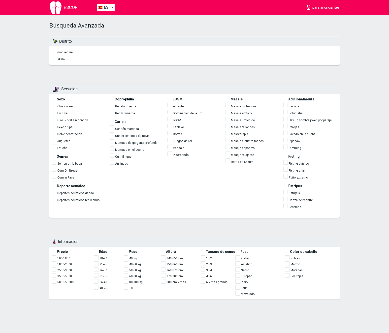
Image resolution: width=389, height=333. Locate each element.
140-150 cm (174, 258)
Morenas (297, 270)
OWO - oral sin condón (72, 120)
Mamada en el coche (129, 149)
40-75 (103, 288)
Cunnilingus (123, 156)
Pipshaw (294, 141)
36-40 (103, 282)
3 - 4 (209, 270)
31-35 (103, 276)
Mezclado (248, 294)
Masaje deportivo (243, 148)
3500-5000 (64, 276)
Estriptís (294, 193)
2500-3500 (64, 270)
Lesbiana (295, 207)
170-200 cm (174, 276)
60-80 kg (135, 276)
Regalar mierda (125, 106)
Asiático (246, 264)
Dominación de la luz (187, 113)
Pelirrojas (297, 276)
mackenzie (65, 52)
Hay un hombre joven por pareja (310, 120)
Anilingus (121, 163)
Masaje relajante (242, 155)
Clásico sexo (66, 106)
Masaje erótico (241, 113)
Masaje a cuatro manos (247, 141)
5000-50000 (65, 282)
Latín (244, 288)
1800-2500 (64, 264)
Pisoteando (181, 155)
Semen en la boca (69, 163)
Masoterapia (239, 134)
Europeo (246, 276)
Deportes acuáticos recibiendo (78, 200)
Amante (178, 106)
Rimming (295, 148)
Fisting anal (297, 170)
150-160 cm (174, 264)
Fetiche (62, 148)
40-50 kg (135, 264)
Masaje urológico (243, 120)
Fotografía (296, 113)
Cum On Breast (67, 170)
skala (61, 59)
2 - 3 (209, 264)
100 (131, 288)
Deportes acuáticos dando (75, 193)
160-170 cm (174, 270)
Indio (244, 282)
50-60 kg (135, 270)
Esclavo (178, 127)
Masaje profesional (244, 106)
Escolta (294, 106)
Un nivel (62, 113)
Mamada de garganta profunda (136, 143)
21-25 (103, 264)
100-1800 (63, 258)
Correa (177, 134)
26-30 (103, 270)
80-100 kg (136, 282)
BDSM (177, 120)
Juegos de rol (182, 141)
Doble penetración (69, 134)
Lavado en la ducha (302, 134)
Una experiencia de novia (132, 136)
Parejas (294, 127)
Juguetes (63, 141)
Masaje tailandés (243, 127)
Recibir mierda (125, 113)
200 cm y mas (176, 282)
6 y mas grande (216, 282)
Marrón (295, 264)
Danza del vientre (301, 200)
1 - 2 (209, 258)
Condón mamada (127, 129)
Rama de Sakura (242, 162)
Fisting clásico (299, 163)
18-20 (103, 258)
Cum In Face (65, 177)
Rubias (295, 258)
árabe (245, 258)
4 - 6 (209, 276)
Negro (245, 270)
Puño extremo (298, 177)
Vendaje (178, 148)
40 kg (133, 258)
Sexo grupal (65, 127)
